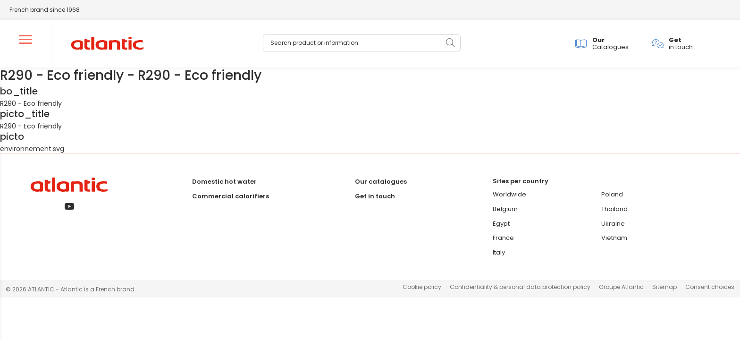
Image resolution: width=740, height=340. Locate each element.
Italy (499, 254)
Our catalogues (381, 183)
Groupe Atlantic (621, 289)
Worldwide (509, 196)
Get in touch (375, 198)
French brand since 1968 (44, 10)
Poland (612, 196)
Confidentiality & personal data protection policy (520, 289)
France (503, 239)
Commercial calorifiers (230, 198)
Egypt (501, 225)
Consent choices (709, 289)
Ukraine (613, 225)
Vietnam (614, 239)
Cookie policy (422, 289)
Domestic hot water (224, 183)
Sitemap (664, 289)
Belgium (505, 210)
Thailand (614, 210)
